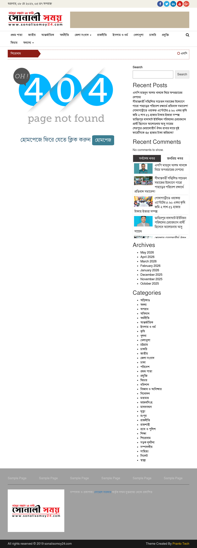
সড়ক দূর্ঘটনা (147, 442)
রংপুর (143, 416)
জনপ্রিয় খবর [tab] (175, 158)
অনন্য (143, 305)
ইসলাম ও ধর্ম (120, 35)
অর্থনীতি (64, 35)
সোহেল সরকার (102, 492)
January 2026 (149, 270)
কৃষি (142, 331)
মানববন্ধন (146, 407)
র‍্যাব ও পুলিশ (148, 429)
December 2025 (151, 275)
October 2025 (149, 284)
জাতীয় (32, 35)
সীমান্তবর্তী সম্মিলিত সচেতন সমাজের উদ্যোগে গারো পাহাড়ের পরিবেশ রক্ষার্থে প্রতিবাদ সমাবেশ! (160, 104)
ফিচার (14, 43)
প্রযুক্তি (165, 35)
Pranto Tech (180, 544)
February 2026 (150, 266)
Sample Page (17, 478)
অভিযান (144, 313)
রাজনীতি (102, 35)
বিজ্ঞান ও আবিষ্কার (151, 389)
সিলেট (144, 456)
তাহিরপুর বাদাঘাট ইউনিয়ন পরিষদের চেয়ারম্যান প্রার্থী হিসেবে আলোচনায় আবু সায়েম (159, 121)
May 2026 (147, 252)
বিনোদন (145, 393)
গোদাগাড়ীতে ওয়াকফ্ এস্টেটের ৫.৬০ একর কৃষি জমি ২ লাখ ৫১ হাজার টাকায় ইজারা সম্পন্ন (160, 112)
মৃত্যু (142, 411)
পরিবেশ (144, 367)
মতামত (144, 398)
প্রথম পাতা (16, 35)
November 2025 (151, 279)
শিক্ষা (143, 433)
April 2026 (147, 257)
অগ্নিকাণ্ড (145, 300)
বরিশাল (144, 385)
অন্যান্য (28, 43)
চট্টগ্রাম (144, 345)
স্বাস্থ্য (143, 460)
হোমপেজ (103, 140)
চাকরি (152, 35)
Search (138, 67)
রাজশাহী (145, 425)
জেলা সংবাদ (83, 35)
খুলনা (143, 336)
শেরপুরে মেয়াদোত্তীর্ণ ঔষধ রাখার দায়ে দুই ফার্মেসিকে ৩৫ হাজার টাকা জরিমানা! (156, 130)
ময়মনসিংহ (146, 402)
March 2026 (148, 261)
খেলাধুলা (139, 35)
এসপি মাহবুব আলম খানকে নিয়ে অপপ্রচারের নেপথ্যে (171, 167)
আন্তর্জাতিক (47, 35)
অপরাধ (144, 309)
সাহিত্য (144, 451)
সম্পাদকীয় (146, 447)
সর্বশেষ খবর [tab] (147, 158)
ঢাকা (143, 362)
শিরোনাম (145, 438)
